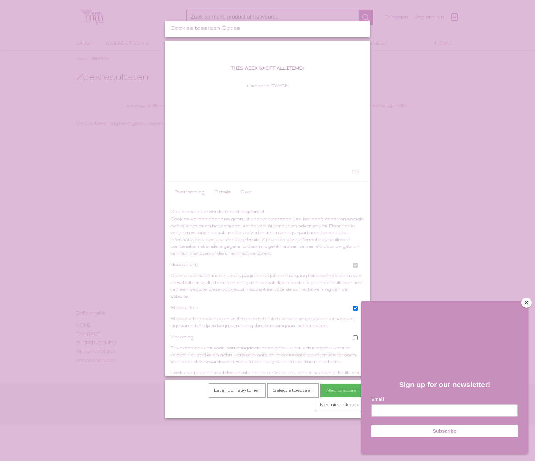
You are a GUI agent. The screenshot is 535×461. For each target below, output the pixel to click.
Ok (355, 225)
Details (222, 245)
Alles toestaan (342, 444)
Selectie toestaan (293, 444)
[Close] (526, 303)
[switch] (355, 319)
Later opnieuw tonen (237, 444)
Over (246, 245)
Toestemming (190, 245)
